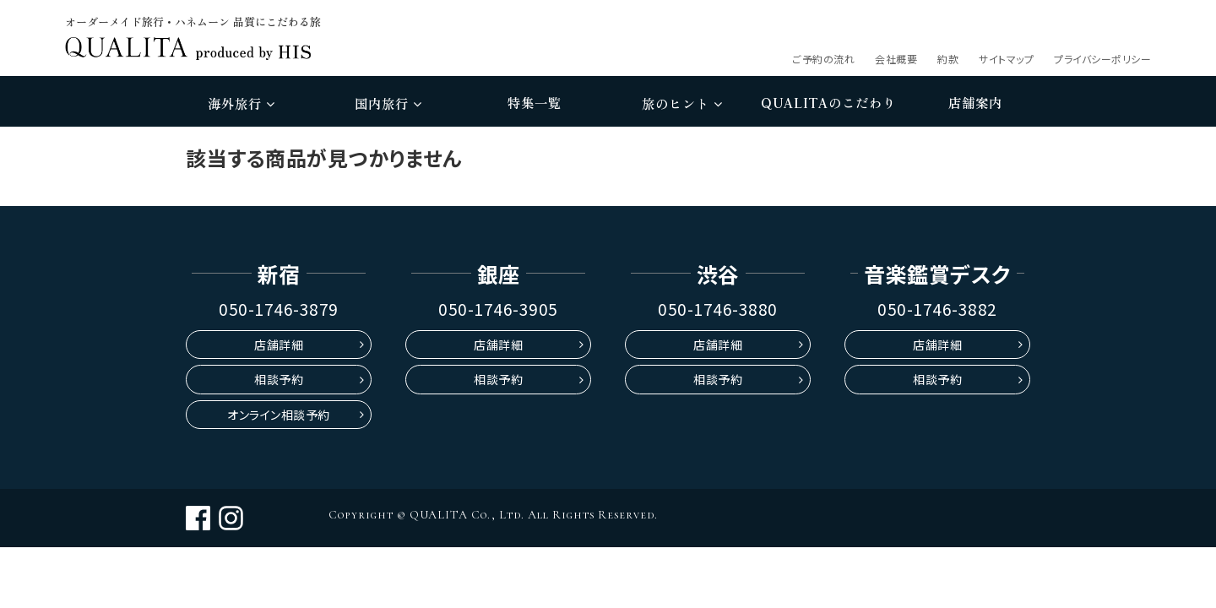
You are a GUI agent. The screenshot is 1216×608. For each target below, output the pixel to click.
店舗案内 (975, 102)
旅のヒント (682, 103)
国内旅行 (388, 103)
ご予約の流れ (823, 59)
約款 (947, 59)
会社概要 (896, 59)
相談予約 (278, 379)
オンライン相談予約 (278, 414)
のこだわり (828, 103)
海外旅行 (241, 103)
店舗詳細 (278, 344)
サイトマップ (1006, 59)
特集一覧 (535, 102)
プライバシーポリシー (1102, 59)
